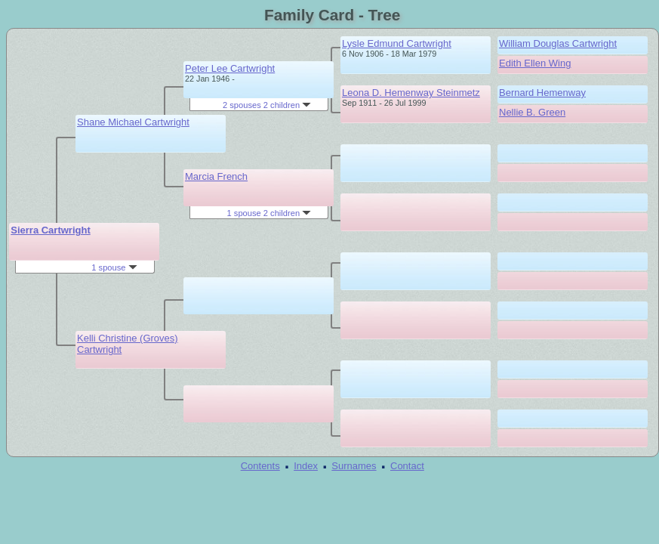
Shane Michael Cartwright (133, 122)
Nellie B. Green (532, 112)
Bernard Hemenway (542, 92)
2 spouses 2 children (267, 105)
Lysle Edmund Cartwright (396, 43)
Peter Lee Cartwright (230, 68)
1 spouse (114, 267)
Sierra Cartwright (50, 230)
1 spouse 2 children (269, 213)
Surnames (353, 465)
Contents (260, 465)
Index (306, 465)
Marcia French (216, 176)
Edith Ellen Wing (535, 63)
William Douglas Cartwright (558, 43)
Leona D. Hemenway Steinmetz (411, 92)
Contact (407, 465)
